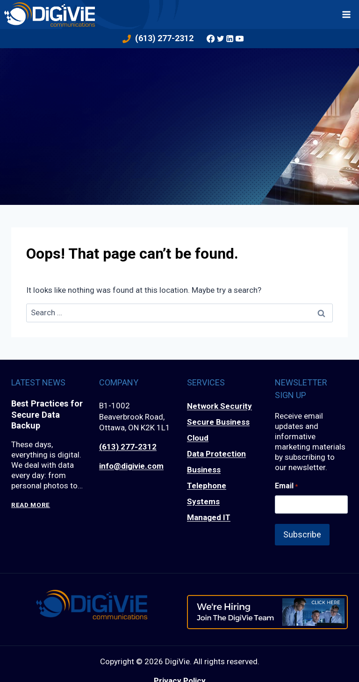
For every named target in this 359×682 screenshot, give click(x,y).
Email (286, 486)
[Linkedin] (230, 38)
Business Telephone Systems (206, 485)
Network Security (219, 406)
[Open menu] (346, 14)
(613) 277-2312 (128, 446)
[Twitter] (220, 38)
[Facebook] (210, 38)
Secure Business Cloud (218, 430)
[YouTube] (239, 38)
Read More (30, 505)
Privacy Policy (180, 674)
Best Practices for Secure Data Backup (43, 415)
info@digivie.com (131, 466)
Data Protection (216, 453)
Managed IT (208, 517)
